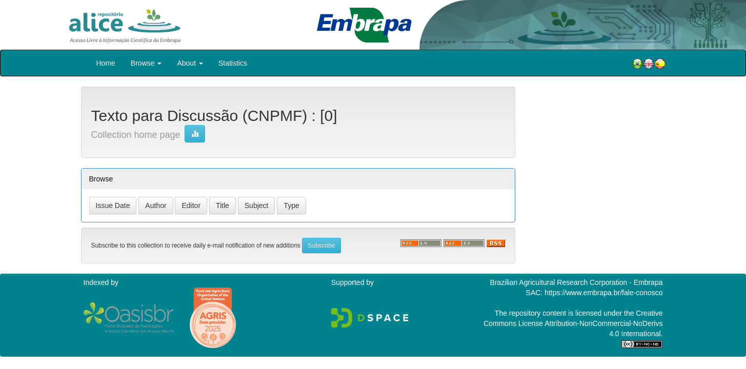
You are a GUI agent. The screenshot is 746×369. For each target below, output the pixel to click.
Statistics (232, 63)
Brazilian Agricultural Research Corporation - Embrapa (576, 282)
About (190, 63)
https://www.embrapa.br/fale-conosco (603, 293)
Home (105, 63)
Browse (146, 63)
